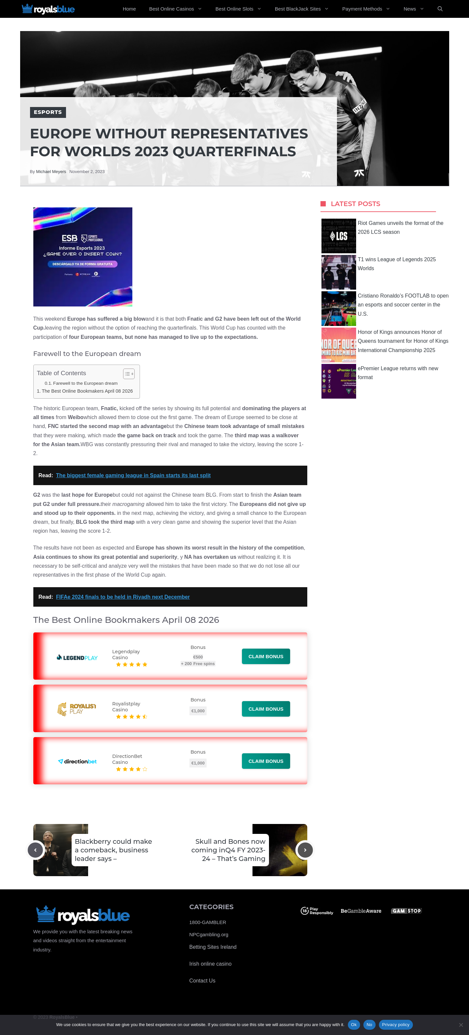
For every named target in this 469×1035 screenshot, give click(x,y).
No (369, 1024)
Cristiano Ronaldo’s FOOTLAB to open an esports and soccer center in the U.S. (385, 308)
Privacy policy (396, 1024)
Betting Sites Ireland (213, 947)
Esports (48, 112)
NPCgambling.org (208, 934)
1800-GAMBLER (207, 922)
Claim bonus (266, 656)
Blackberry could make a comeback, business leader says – (113, 850)
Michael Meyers (51, 171)
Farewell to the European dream (85, 383)
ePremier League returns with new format (379, 381)
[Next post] (305, 850)
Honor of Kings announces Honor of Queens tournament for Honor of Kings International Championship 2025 (385, 345)
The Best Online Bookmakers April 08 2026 (87, 391)
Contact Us (202, 980)
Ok (354, 1024)
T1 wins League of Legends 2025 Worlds (378, 272)
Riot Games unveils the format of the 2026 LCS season (382, 236)
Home (129, 9)
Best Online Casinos (179, 9)
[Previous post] (35, 850)
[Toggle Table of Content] (125, 373)
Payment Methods (369, 9)
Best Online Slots (242, 9)
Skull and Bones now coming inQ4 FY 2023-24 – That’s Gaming (228, 850)
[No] (460, 1024)
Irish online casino (210, 964)
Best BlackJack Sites (305, 9)
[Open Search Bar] (440, 9)
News (417, 9)
